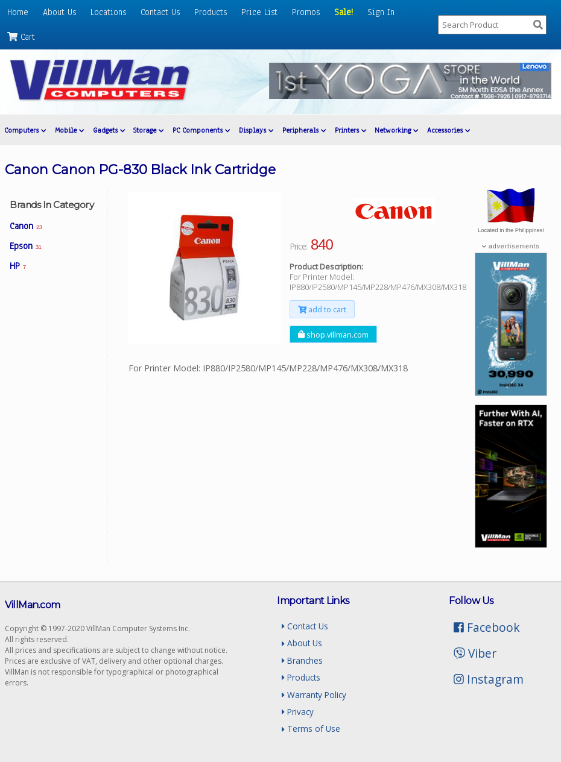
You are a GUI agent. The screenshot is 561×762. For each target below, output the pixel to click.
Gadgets (109, 130)
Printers (350, 130)
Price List (259, 12)
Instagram (489, 679)
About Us (59, 12)
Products (210, 12)
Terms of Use (311, 728)
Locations (108, 12)
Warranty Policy (314, 695)
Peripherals (304, 130)
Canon (26, 226)
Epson (25, 246)
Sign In (381, 12)
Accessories (448, 130)
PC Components (201, 130)
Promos (306, 12)
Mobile (69, 130)
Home (17, 12)
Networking (396, 130)
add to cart (322, 309)
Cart (21, 37)
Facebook (487, 627)
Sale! (343, 12)
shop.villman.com (333, 334)
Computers (25, 130)
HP (18, 266)
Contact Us (160, 12)
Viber (475, 653)
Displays (256, 130)
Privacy (298, 711)
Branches (302, 660)
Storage (148, 130)
